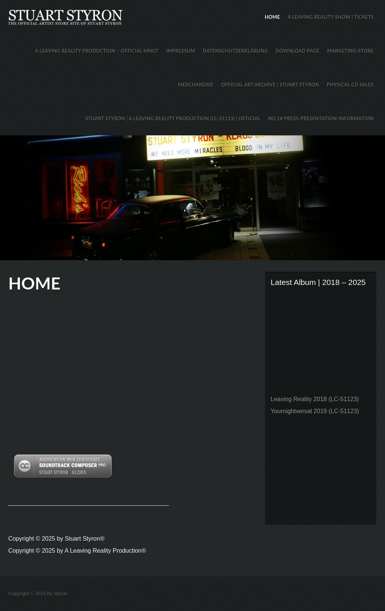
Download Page (297, 51)
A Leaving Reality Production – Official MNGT (96, 51)
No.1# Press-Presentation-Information (321, 118)
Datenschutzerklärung (235, 51)
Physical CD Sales (350, 85)
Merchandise (196, 85)
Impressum (180, 51)
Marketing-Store (350, 51)
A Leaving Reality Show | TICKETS (331, 17)
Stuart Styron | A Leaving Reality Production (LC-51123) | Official (173, 118)
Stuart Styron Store (192, 197)
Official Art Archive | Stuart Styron (270, 85)
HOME (272, 17)
